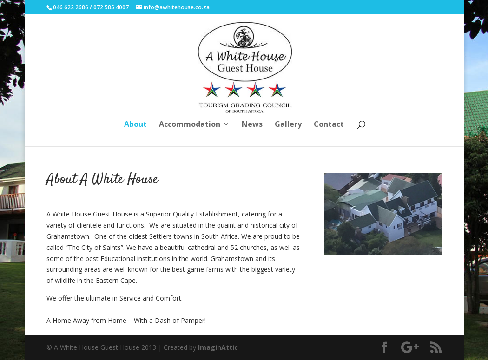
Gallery (288, 125)
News (252, 125)
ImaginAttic (218, 347)
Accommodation (189, 125)
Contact (329, 125)
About (135, 125)
